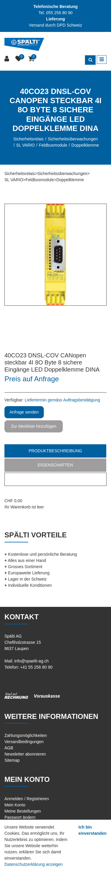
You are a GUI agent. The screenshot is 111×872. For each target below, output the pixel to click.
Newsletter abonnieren (25, 754)
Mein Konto (14, 805)
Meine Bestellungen (22, 811)
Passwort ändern (20, 817)
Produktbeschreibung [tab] (55, 450)
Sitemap (12, 760)
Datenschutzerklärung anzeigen (33, 864)
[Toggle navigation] (102, 59)
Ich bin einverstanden (92, 830)
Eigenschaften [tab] (55, 465)
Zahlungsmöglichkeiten (25, 735)
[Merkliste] (19, 59)
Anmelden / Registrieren (26, 798)
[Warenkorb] (32, 59)
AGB (8, 747)
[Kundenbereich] (7, 59)
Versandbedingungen (24, 741)
